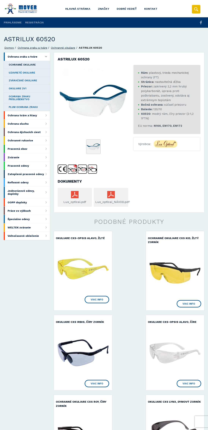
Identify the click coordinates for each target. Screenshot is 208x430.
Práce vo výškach (29, 211)
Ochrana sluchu (29, 124)
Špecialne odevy (29, 219)
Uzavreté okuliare (22, 72)
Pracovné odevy (29, 166)
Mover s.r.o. (36, 417)
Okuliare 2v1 (17, 88)
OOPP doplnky (29, 202)
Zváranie (29, 157)
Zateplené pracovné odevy (29, 174)
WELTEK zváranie (29, 227)
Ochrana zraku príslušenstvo (19, 98)
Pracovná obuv (29, 149)
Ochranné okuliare (63, 47)
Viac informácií (165, 425)
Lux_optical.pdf (74, 202)
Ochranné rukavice (29, 140)
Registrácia (34, 22)
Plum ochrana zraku (23, 107)
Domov (9, 47)
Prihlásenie (13, 22)
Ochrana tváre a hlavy (29, 115)
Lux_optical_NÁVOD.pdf (110, 202)
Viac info (85, 295)
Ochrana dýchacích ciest (29, 132)
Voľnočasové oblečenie (29, 236)
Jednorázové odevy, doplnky (29, 192)
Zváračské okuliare (23, 80)
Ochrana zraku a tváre (32, 47)
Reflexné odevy (29, 182)
